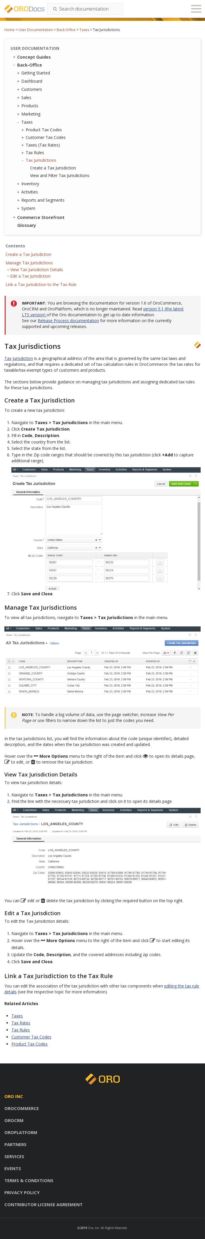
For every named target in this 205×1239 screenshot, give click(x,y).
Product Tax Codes (42, 130)
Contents (15, 246)
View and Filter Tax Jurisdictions (59, 175)
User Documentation (35, 29)
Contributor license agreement (43, 1204)
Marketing (29, 114)
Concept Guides (31, 57)
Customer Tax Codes (44, 137)
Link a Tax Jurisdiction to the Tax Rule (41, 284)
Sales (24, 98)
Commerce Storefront (38, 217)
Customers (30, 89)
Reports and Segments (41, 200)
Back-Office (66, 29)
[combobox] (85, 8)
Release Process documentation (68, 320)
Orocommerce (21, 1108)
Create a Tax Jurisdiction (53, 168)
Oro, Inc (93, 1228)
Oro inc (13, 1096)
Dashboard (30, 81)
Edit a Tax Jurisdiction (30, 276)
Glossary (26, 225)
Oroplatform (20, 1132)
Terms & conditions (28, 1180)
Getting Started (34, 73)
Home (9, 29)
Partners (15, 1144)
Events (12, 1168)
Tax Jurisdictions (39, 160)
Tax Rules (33, 153)
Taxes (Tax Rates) (41, 145)
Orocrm (14, 1120)
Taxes (84, 29)
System (26, 208)
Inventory (28, 184)
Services (14, 1156)
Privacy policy (22, 1192)
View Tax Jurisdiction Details (36, 269)
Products (28, 106)
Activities (28, 192)
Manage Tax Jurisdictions (29, 263)
